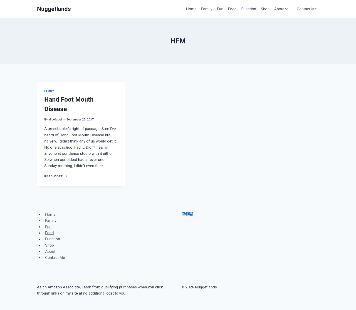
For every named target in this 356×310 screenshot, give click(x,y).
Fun (220, 9)
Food (232, 9)
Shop (265, 9)
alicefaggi (55, 119)
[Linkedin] (183, 214)
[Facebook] (187, 214)
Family (207, 9)
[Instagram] (191, 214)
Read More (55, 176)
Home (191, 9)
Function (248, 9)
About (50, 251)
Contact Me (307, 9)
